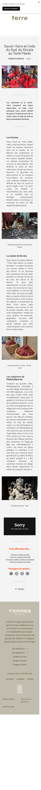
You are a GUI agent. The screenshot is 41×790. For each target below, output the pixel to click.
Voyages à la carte (20, 656)
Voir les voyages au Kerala (20, 557)
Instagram (20, 679)
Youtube (30, 679)
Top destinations (18, 649)
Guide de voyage (8, 706)
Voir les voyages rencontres (20, 562)
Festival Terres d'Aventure (26, 700)
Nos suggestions (18, 652)
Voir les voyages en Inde (20, 554)
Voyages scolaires (20, 664)
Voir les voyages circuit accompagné (20, 559)
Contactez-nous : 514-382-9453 (19, 673)
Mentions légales (9, 699)
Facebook (10, 679)
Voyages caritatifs (20, 660)
